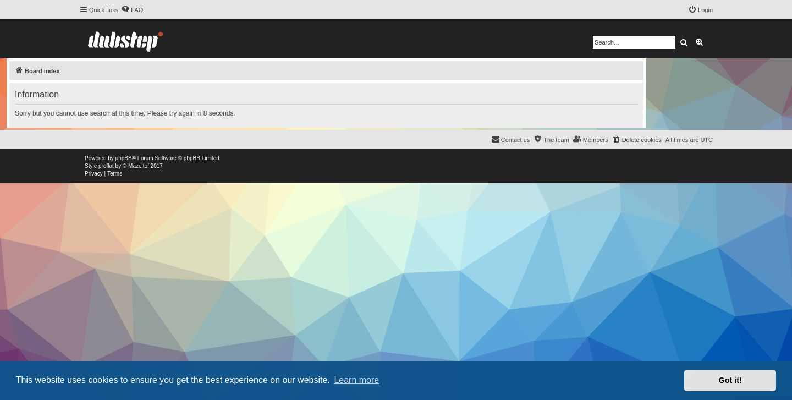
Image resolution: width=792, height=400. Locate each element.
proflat (106, 166)
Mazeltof (138, 166)
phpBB (124, 158)
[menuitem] (132, 10)
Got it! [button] (730, 380)
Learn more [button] (356, 380)
